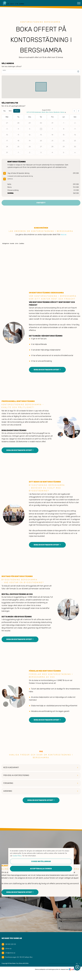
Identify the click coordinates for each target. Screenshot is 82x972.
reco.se (63, 235)
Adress (4, 70)
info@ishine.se (10, 953)
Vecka (10, 111)
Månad (16, 111)
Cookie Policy (17, 856)
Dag (4, 111)
